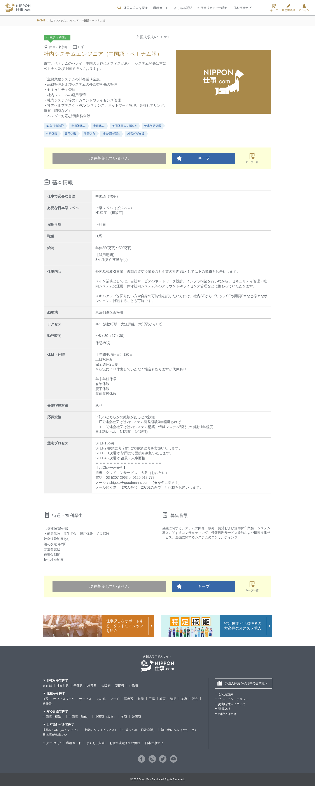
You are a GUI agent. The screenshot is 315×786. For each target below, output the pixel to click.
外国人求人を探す (132, 8)
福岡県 (119, 685)
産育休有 (89, 133)
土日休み (99, 125)
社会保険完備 (111, 133)
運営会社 (224, 709)
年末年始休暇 (152, 125)
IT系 (45, 699)
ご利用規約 (225, 694)
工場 (152, 699)
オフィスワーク (64, 699)
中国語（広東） (105, 716)
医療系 (128, 699)
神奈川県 (62, 685)
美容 (184, 699)
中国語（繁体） (79, 716)
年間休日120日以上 (124, 125)
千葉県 (78, 685)
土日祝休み (78, 125)
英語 (124, 716)
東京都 (47, 685)
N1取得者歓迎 (55, 125)
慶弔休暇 (70, 133)
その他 (100, 699)
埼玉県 (91, 685)
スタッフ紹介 (52, 743)
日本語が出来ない (55, 734)
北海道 (133, 685)
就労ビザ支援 (135, 133)
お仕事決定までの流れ (212, 8)
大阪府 (105, 685)
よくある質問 (182, 8)
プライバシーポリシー (233, 699)
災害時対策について (232, 704)
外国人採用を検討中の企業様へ (242, 683)
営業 (141, 699)
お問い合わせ (227, 714)
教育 (162, 699)
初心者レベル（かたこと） (179, 730)
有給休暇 (51, 133)
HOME (41, 20)
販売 (195, 699)
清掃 (173, 699)
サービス (85, 699)
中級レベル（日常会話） (139, 730)
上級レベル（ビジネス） (101, 730)
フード (114, 699)
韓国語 (136, 716)
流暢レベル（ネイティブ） (61, 730)
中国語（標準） (53, 716)
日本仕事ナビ (242, 8)
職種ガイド (160, 8)
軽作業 (47, 703)
